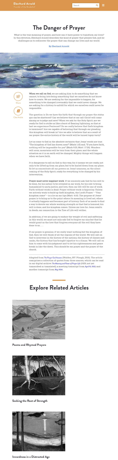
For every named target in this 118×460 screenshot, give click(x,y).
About (89, 442)
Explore (37, 442)
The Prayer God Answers (53, 257)
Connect (76, 442)
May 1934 (59, 269)
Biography (23, 442)
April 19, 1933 (91, 266)
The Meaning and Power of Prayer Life (67, 263)
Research (51, 442)
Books (63, 442)
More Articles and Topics (59, 415)
